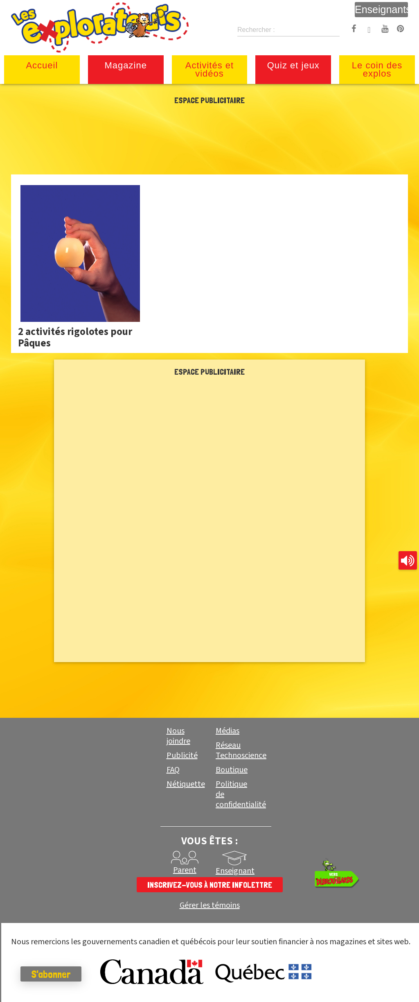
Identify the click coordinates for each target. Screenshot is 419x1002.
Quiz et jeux (293, 65)
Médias (227, 731)
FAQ (173, 770)
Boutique (232, 770)
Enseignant (235, 871)
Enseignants (381, 9)
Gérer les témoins (210, 905)
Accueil (42, 65)
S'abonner (51, 974)
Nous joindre (178, 736)
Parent (184, 870)
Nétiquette (186, 784)
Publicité (182, 755)
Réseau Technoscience (241, 750)
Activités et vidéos (209, 69)
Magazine (126, 65)
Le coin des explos (377, 69)
